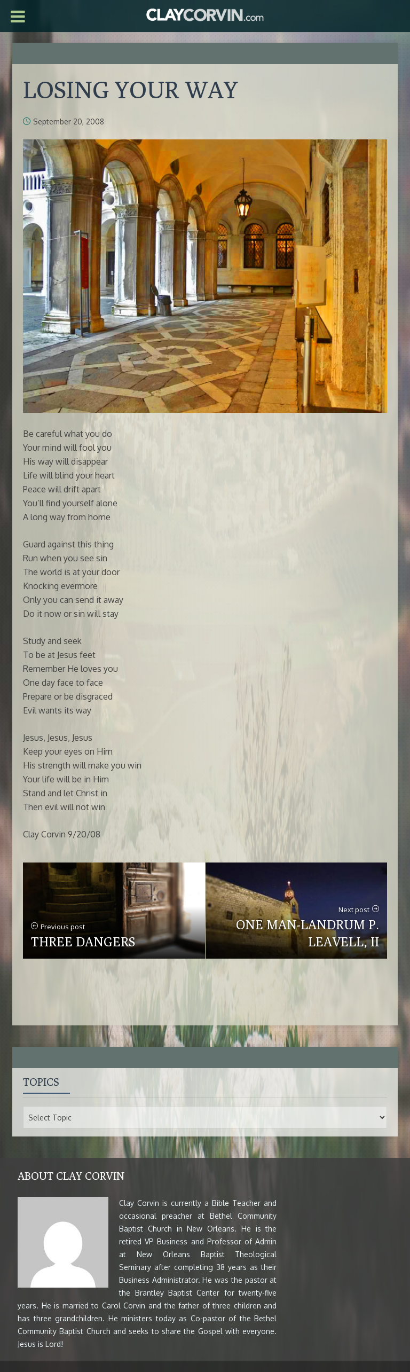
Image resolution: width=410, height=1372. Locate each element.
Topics (41, 1082)
